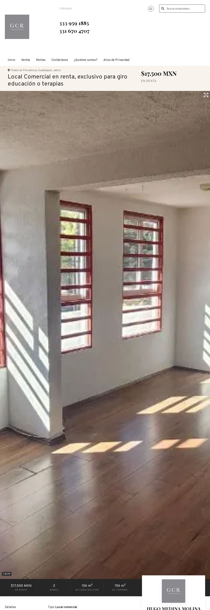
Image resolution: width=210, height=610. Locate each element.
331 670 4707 (75, 30)
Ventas (25, 60)
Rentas (40, 60)
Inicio (11, 60)
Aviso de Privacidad (116, 60)
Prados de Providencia (24, 70)
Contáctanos (59, 60)
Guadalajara (45, 70)
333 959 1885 (74, 22)
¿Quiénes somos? (85, 60)
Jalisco (57, 70)
